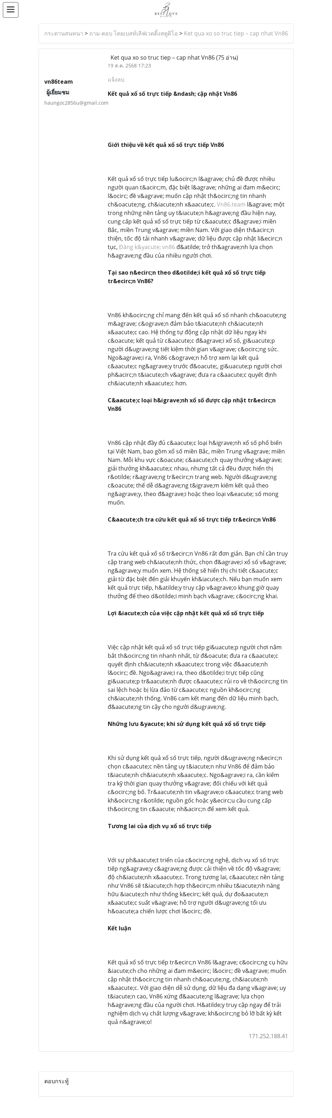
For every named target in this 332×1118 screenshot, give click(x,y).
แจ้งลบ (116, 79)
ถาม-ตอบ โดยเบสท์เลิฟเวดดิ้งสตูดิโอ (133, 33)
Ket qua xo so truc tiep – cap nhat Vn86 (236, 33)
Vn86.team (231, 204)
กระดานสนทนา (63, 33)
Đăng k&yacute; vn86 (147, 247)
